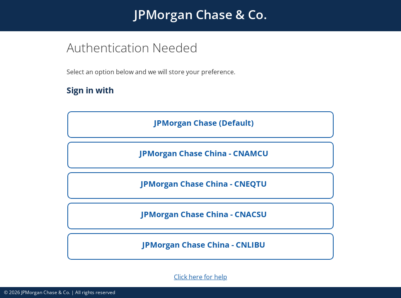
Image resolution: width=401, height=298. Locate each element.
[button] (200, 124)
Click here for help (200, 277)
